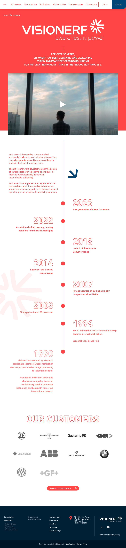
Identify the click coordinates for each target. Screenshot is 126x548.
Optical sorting (30, 4)
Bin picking (8, 526)
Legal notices (70, 544)
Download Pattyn (55, 531)
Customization (59, 4)
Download (52, 524)
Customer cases (76, 4)
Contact (119, 4)
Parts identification (11, 530)
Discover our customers (63, 488)
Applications (45, 4)
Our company (91, 4)
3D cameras (16, 4)
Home (5, 15)
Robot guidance (10, 524)
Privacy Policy (82, 544)
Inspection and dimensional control (34, 518)
